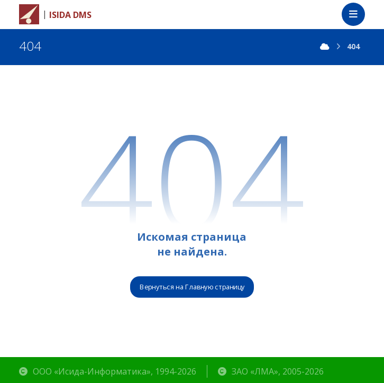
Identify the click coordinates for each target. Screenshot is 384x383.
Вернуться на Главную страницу (192, 286)
